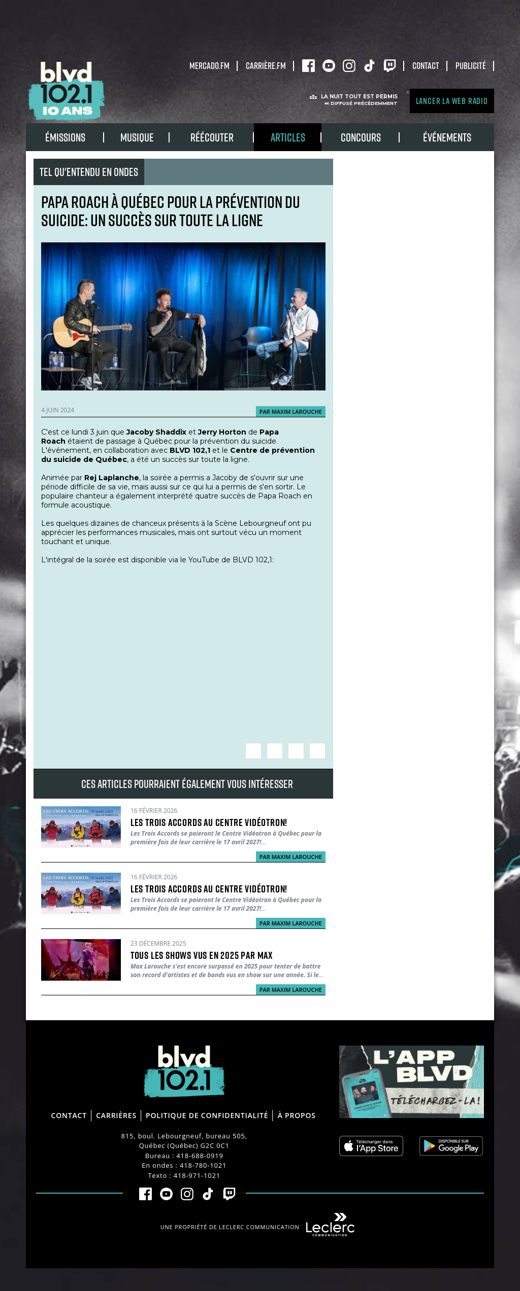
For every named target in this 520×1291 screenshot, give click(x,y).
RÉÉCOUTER (212, 137)
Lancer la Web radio (452, 100)
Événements (447, 137)
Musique (137, 137)
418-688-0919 (199, 1155)
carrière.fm (266, 65)
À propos (297, 1115)
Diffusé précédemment (364, 103)
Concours (361, 137)
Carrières (116, 1115)
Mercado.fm (209, 65)
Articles (288, 137)
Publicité (471, 65)
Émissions (65, 137)
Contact (425, 65)
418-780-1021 (203, 1165)
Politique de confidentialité (207, 1115)
